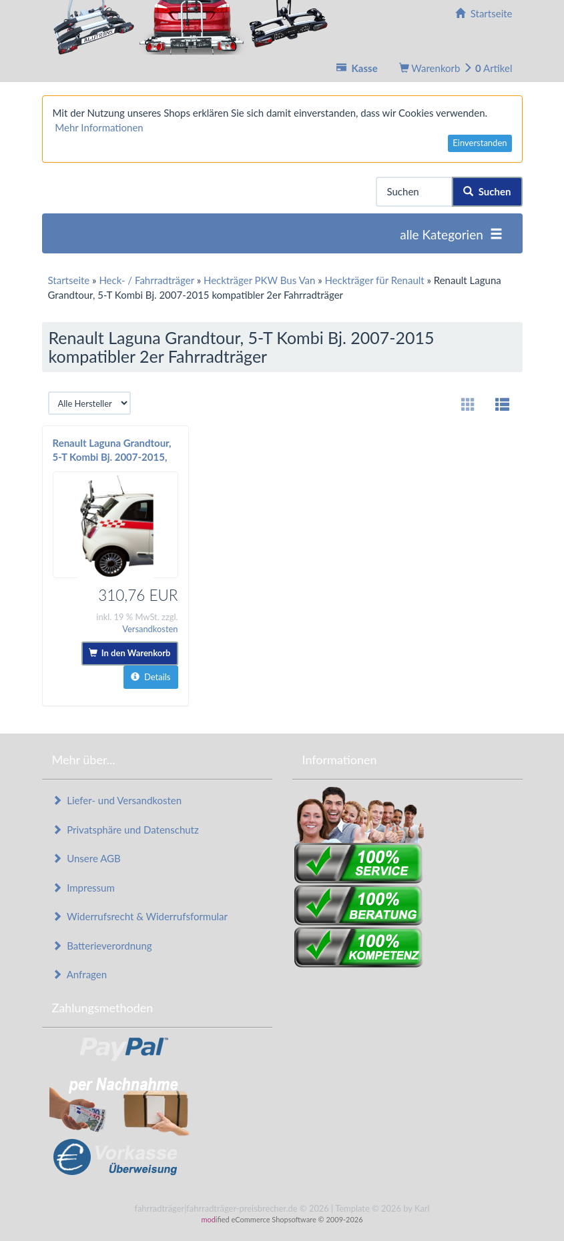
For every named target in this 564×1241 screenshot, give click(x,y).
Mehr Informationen (99, 127)
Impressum (83, 888)
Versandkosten (150, 629)
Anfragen (79, 974)
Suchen (487, 191)
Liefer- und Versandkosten (117, 800)
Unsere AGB (86, 858)
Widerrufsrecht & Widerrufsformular (140, 916)
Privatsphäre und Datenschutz (125, 830)
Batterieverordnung (102, 946)
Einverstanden (480, 142)
